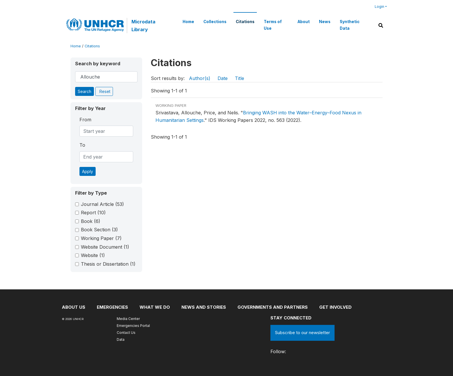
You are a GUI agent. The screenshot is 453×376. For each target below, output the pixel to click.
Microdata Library (143, 25)
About (304, 21)
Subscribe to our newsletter (302, 332)
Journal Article (102, 204)
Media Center (128, 319)
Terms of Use (273, 24)
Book (90, 221)
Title (239, 78)
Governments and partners (272, 307)
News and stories (203, 307)
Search (84, 91)
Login (379, 6)
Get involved (335, 307)
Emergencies (112, 307)
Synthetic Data (349, 24)
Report (93, 212)
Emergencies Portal (133, 325)
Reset (104, 91)
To (82, 145)
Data (121, 339)
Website (93, 255)
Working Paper (101, 238)
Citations (245, 21)
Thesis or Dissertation (108, 264)
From (85, 119)
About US (73, 307)
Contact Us (126, 332)
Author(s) (199, 78)
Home (188, 21)
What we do (155, 307)
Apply (87, 171)
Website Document (105, 247)
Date (223, 78)
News (325, 21)
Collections (214, 21)
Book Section (99, 229)
